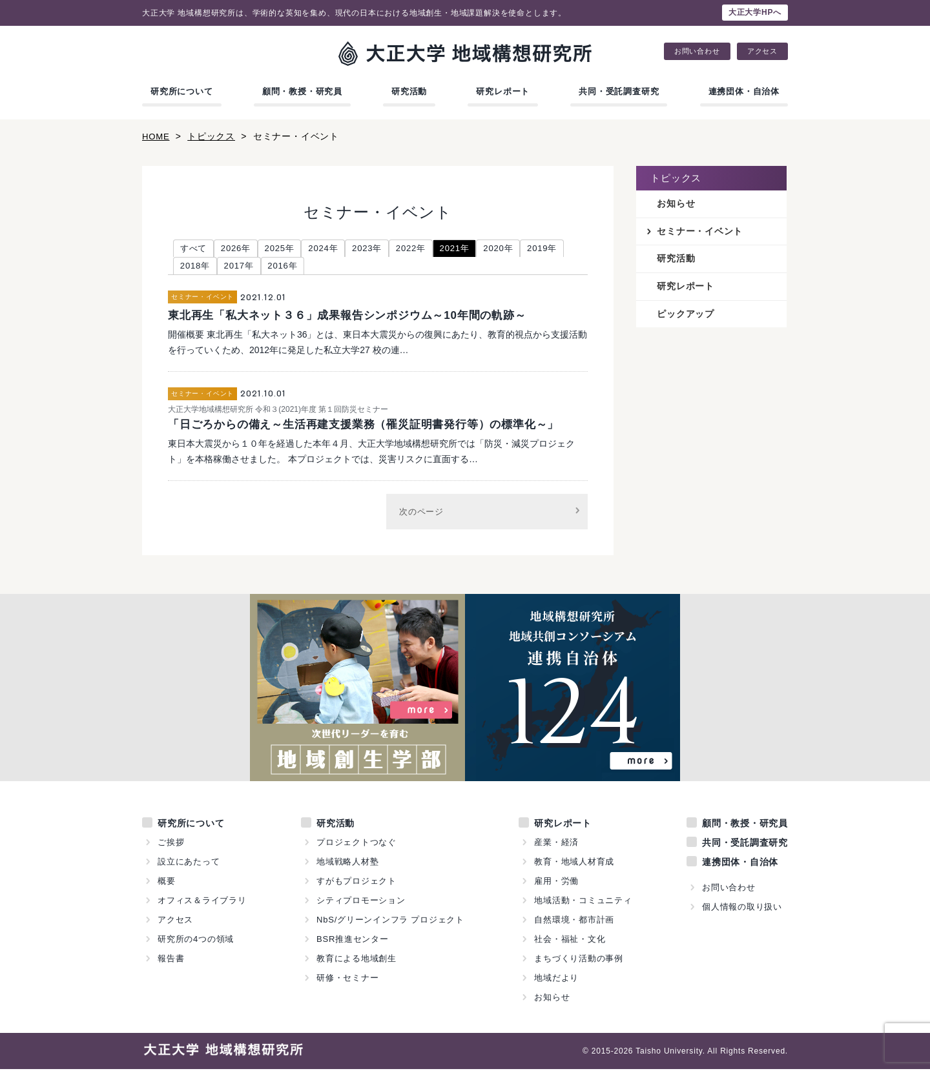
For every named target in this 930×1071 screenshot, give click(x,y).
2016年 (336, 267)
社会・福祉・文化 (569, 941)
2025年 (286, 248)
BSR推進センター (352, 941)
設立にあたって (189, 863)
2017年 (289, 267)
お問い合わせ (697, 51)
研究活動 (409, 91)
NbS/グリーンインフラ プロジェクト (390, 921)
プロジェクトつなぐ (356, 844)
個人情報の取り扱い (742, 908)
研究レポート (503, 91)
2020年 (519, 248)
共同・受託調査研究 (619, 91)
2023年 (379, 248)
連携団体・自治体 (744, 91)
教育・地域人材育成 (574, 863)
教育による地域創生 (356, 960)
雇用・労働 (556, 883)
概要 (167, 883)
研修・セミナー (347, 979)
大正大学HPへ (754, 12)
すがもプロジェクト (356, 883)
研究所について (181, 91)
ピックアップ (685, 316)
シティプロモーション (361, 902)
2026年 (240, 248)
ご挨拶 (171, 844)
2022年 (426, 248)
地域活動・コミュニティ (583, 902)
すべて (195, 248)
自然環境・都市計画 (574, 921)
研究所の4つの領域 (196, 941)
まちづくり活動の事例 (578, 960)
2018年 (243, 267)
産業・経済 (556, 844)
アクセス (762, 51)
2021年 (473, 248)
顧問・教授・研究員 (302, 91)
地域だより (556, 979)
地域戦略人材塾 (347, 863)
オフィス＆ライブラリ (202, 902)
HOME (156, 136)
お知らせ (676, 204)
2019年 (196, 267)
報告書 (171, 960)
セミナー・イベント (700, 232)
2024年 (333, 248)
